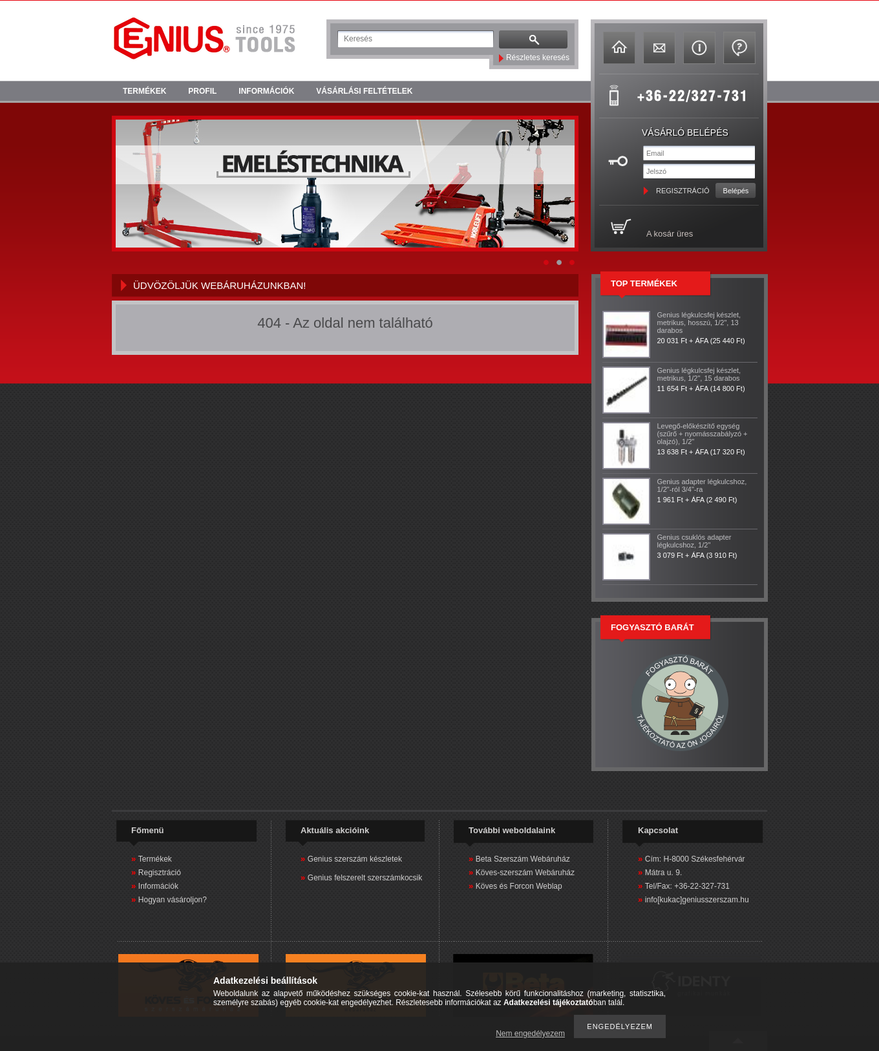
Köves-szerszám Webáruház (525, 872)
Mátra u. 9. (663, 872)
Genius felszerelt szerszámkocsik (365, 877)
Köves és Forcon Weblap (519, 886)
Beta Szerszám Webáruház (523, 859)
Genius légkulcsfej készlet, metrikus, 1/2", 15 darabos (699, 374)
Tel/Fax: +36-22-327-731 (687, 886)
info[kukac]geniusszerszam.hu (697, 899)
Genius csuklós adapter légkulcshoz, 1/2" (694, 541)
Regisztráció (159, 872)
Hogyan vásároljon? (172, 899)
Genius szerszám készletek (355, 859)
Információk (158, 886)
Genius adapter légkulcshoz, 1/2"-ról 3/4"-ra (702, 485)
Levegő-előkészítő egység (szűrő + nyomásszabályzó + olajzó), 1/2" (702, 433)
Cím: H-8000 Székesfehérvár (695, 859)
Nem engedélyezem (530, 1033)
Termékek (155, 859)
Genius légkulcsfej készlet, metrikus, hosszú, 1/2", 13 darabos (699, 322)
